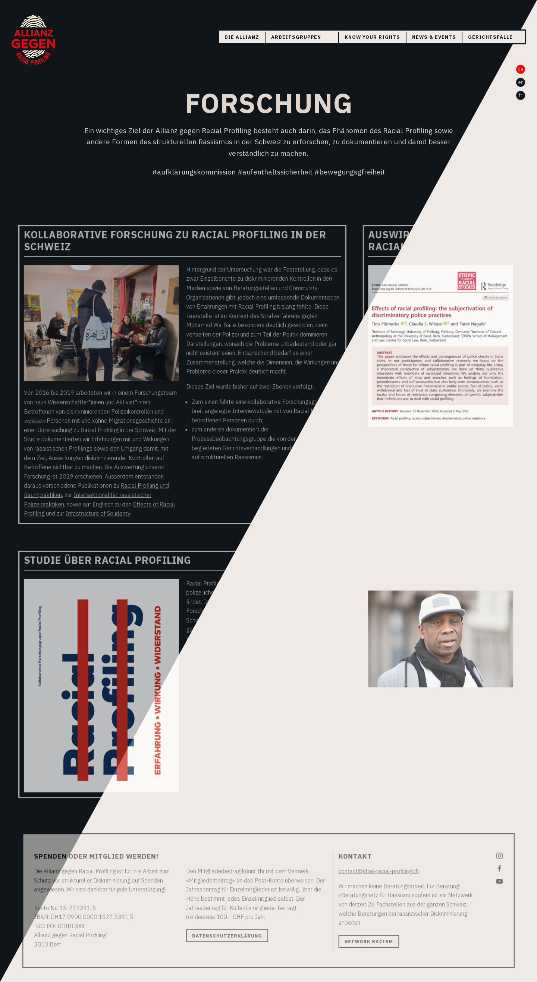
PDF (374, 522)
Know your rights (372, 37)
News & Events (434, 37)
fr (520, 95)
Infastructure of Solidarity (106, 513)
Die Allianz (241, 37)
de (521, 69)
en (521, 82)
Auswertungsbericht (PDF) (234, 738)
